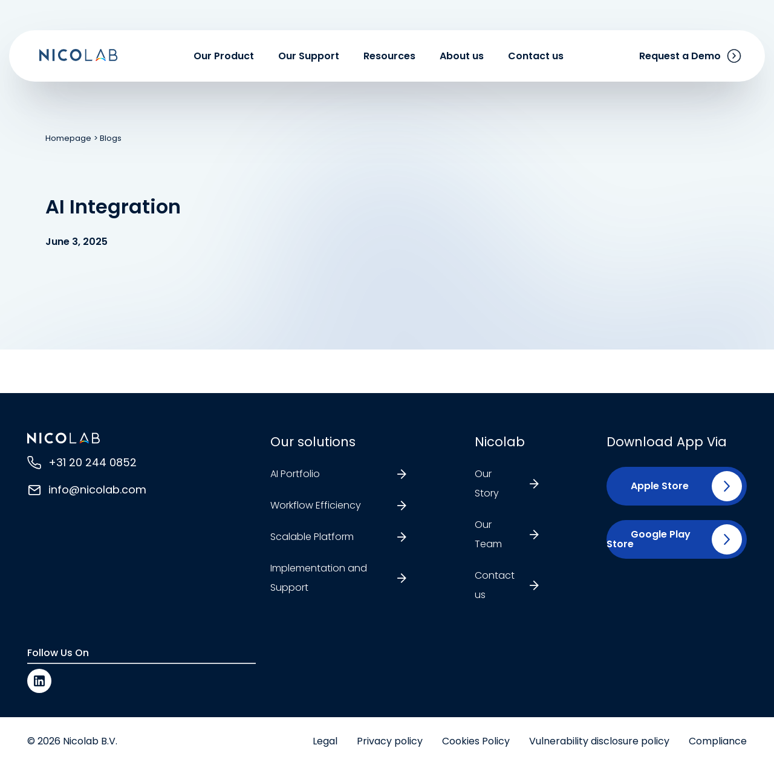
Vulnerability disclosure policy (599, 741)
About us (462, 56)
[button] (655, 486)
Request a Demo (680, 56)
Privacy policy (390, 741)
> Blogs (108, 138)
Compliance (718, 741)
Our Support (308, 56)
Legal (325, 741)
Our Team (488, 534)
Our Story (487, 483)
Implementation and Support (318, 577)
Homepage (68, 138)
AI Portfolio (295, 474)
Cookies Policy (476, 741)
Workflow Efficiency (315, 505)
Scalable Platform (312, 537)
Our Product (224, 56)
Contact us (536, 56)
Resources (389, 56)
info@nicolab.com (97, 489)
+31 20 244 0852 (92, 462)
